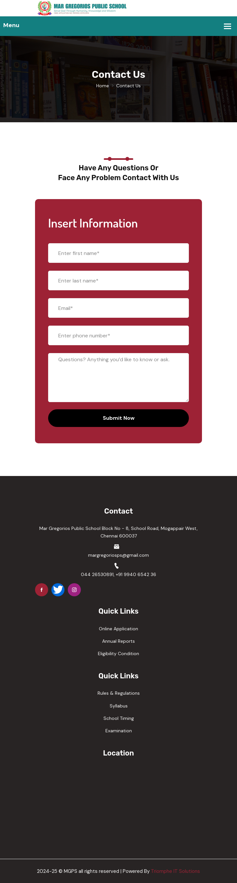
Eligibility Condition (118, 653)
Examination (118, 731)
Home (102, 86)
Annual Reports (118, 641)
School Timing (118, 718)
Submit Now (119, 418)
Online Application (118, 629)
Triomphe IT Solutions (175, 871)
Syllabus (119, 706)
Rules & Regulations (119, 693)
